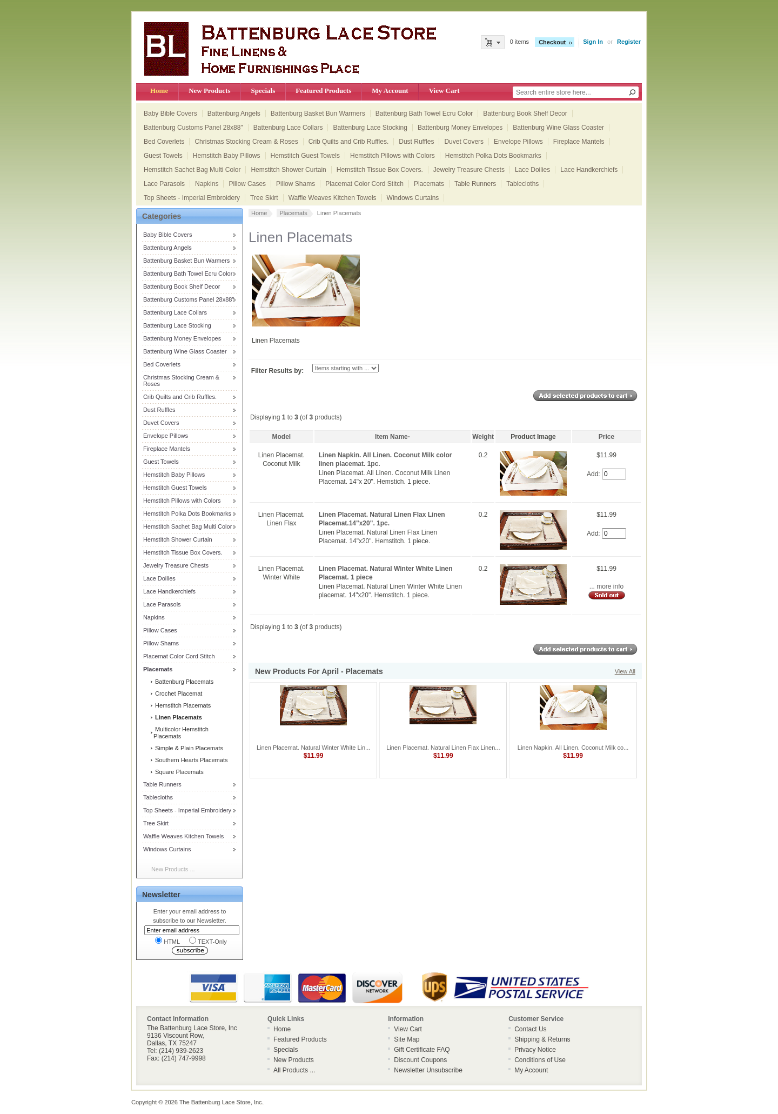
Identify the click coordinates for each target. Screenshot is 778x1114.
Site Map (406, 1039)
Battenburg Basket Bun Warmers (318, 113)
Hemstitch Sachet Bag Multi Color (192, 170)
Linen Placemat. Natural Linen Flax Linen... (443, 747)
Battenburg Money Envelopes (460, 127)
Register (629, 41)
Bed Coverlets (164, 141)
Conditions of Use (540, 1060)
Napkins (206, 184)
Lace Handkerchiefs (589, 170)
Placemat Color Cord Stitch (364, 184)
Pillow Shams (295, 184)
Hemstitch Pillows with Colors (392, 155)
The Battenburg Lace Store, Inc (220, 1102)
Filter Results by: (277, 371)
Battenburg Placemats (183, 681)
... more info (606, 586)
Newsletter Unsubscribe (428, 1070)
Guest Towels (163, 155)
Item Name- (392, 437)
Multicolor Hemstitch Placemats (181, 732)
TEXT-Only (208, 941)
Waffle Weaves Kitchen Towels (333, 198)
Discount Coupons (420, 1060)
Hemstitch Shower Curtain (288, 170)
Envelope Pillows (518, 141)
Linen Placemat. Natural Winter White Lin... (313, 747)
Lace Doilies (532, 170)
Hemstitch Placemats (182, 705)
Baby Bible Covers (170, 113)
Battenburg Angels (233, 113)
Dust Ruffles (416, 141)
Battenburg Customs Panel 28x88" (193, 127)
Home (159, 90)
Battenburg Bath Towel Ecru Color (424, 113)
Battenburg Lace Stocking (370, 127)
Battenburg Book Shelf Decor (525, 113)
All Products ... (294, 1070)
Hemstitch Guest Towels (305, 155)
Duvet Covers (464, 141)
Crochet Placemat (177, 693)
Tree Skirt (264, 198)
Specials (263, 90)
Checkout (552, 42)
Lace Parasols (164, 184)
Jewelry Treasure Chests (469, 170)
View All (625, 671)
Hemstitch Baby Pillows (226, 155)
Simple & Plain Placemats (188, 748)
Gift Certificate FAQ (422, 1049)
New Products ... (173, 869)
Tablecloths (522, 184)
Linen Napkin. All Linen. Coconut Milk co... (573, 747)
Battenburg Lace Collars (288, 127)
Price (606, 437)
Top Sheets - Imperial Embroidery (192, 198)
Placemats (429, 184)
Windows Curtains (413, 198)
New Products (209, 90)
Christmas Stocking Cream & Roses (246, 141)
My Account (390, 90)
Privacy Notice (535, 1049)
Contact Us (530, 1029)
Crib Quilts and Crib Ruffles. (348, 141)
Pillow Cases (247, 184)
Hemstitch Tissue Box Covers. (380, 170)
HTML (167, 941)
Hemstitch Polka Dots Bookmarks (493, 155)
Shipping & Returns (542, 1039)
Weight (483, 437)
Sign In (593, 41)
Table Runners (475, 184)
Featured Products (323, 90)
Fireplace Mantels (579, 141)
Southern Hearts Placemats (190, 760)
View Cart (444, 90)
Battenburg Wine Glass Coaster (558, 127)
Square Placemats (178, 772)
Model (281, 437)
